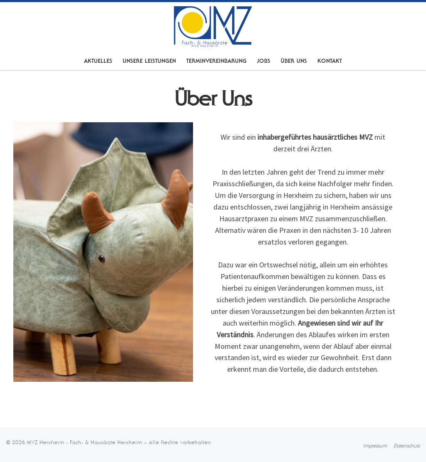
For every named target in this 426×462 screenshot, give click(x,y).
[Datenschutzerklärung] (407, 445)
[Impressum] (375, 445)
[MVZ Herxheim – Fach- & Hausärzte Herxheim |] (213, 26)
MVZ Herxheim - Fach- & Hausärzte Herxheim (84, 442)
